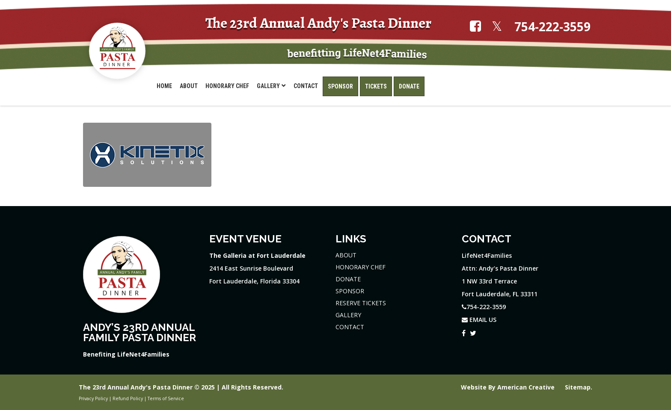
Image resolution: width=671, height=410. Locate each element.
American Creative (526, 387)
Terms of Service (166, 398)
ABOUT (346, 255)
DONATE (348, 279)
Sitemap (578, 387)
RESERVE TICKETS (361, 303)
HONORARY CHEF (361, 267)
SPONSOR (350, 291)
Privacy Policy (93, 398)
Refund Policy (128, 398)
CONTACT (350, 327)
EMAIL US (479, 320)
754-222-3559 (552, 27)
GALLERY (348, 315)
